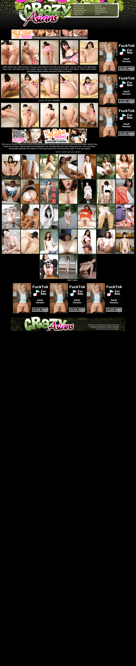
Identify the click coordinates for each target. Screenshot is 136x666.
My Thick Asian (79, 8)
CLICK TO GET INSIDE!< (49, 100)
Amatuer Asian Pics (101, 12)
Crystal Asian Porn (80, 10)
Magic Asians (78, 14)
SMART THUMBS (72, 280)
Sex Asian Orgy (79, 12)
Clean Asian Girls (100, 8)
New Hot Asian (79, 6)
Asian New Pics (100, 10)
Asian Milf (98, 6)
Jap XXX (97, 14)
